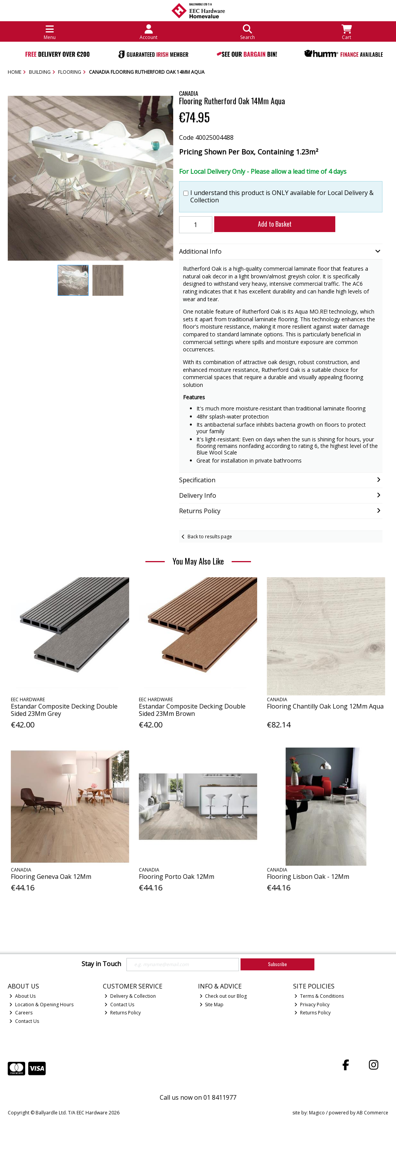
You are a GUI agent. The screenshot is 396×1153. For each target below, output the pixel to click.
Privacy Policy (311, 1004)
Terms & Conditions (319, 996)
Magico (317, 1112)
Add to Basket (275, 224)
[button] (166, 103)
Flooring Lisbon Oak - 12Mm (308, 876)
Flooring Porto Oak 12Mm (176, 876)
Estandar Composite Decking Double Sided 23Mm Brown (192, 710)
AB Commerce (372, 1112)
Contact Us (24, 1021)
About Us (22, 996)
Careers (20, 1012)
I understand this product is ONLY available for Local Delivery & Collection (282, 196)
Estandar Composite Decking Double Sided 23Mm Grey (64, 710)
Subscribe (277, 964)
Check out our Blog (223, 996)
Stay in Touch (101, 964)
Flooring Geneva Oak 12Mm (51, 876)
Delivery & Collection (130, 996)
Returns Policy (122, 1012)
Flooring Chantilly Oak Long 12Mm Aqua (325, 706)
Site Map (212, 1004)
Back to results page (210, 536)
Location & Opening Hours (41, 1004)
